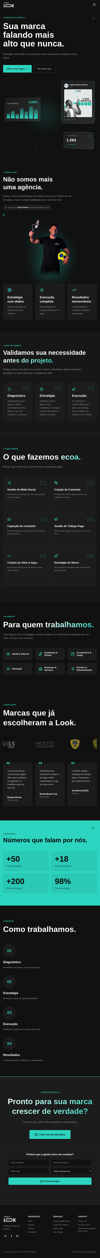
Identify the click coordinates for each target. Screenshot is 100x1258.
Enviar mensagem (50, 1181)
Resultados (32, 1232)
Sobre (30, 1221)
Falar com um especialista (50, 1134)
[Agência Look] (9, 5)
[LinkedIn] (17, 1236)
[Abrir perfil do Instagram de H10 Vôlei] (83, 744)
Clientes (31, 1228)
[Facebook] (11, 1236)
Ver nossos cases (44, 69)
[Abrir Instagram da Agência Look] (78, 101)
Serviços (31, 1225)
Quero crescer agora (17, 69)
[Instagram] (5, 1236)
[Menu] (94, 4)
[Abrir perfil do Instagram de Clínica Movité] (52, 744)
